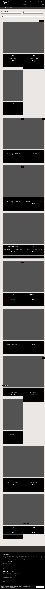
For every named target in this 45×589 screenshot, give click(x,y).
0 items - (40, 1)
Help (3, 566)
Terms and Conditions (7, 563)
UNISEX (8, 7)
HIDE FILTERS (41, 20)
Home (5, 7)
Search (8, 1)
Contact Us (5, 568)
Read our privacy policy (10, 587)
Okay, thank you (40, 586)
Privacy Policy (5, 565)
